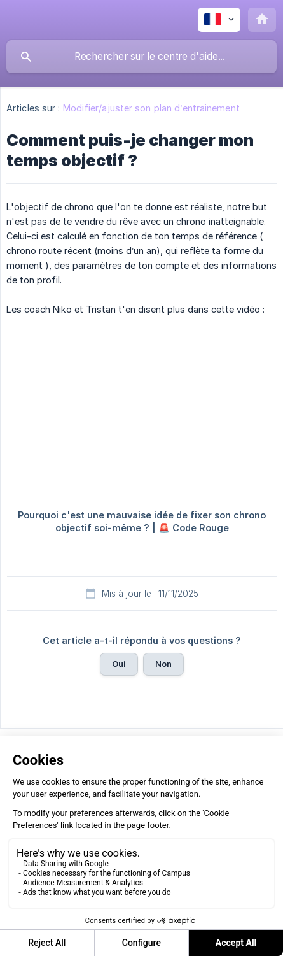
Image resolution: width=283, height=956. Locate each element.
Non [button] (163, 664)
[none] (219, 20)
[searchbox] (141, 56)
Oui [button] (119, 664)
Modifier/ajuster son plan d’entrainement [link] (151, 108)
